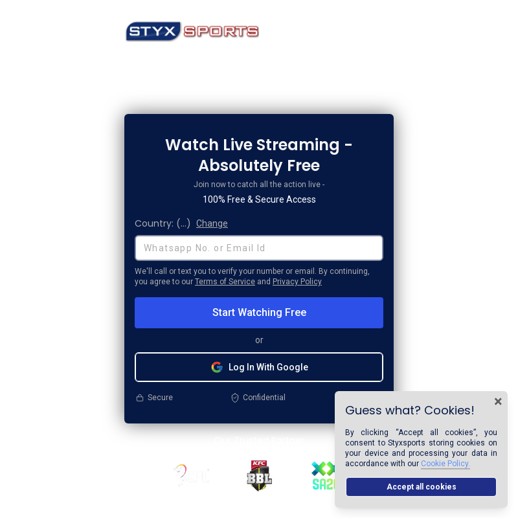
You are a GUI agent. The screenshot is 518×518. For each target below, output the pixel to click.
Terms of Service (225, 281)
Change (212, 223)
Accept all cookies (421, 486)
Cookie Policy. (445, 463)
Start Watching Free (259, 312)
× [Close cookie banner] (498, 401)
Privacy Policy (297, 281)
